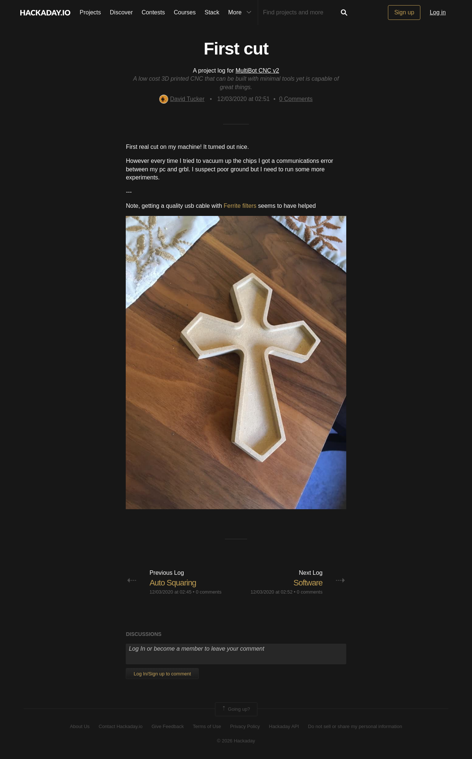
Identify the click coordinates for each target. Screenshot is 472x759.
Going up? (235, 709)
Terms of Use (207, 726)
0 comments (209, 592)
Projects (90, 12)
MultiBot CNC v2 (257, 70)
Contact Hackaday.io (121, 726)
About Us (80, 726)
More (241, 12)
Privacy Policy (245, 726)
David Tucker (181, 99)
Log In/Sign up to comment (162, 673)
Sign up (404, 12)
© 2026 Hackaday (236, 741)
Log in (438, 12)
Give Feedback (168, 726)
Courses (185, 12)
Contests (153, 12)
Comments (296, 99)
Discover (121, 12)
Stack (212, 12)
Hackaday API (284, 726)
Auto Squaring (172, 582)
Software (308, 582)
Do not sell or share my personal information (355, 726)
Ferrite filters (239, 206)
